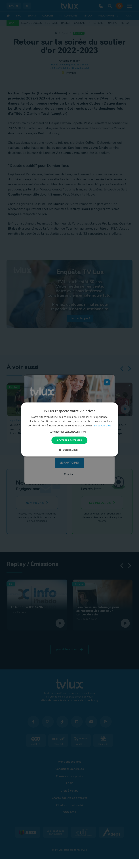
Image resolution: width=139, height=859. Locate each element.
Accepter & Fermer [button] (69, 440)
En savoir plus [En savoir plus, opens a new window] (102, 425)
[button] (69, 431)
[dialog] (69, 429)
